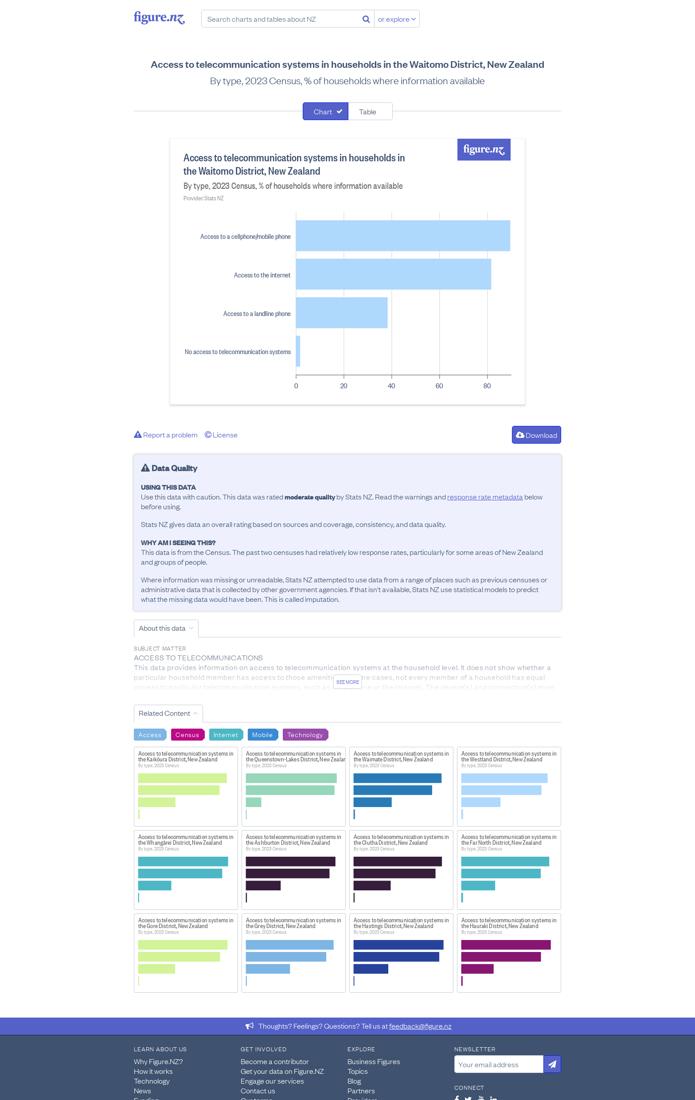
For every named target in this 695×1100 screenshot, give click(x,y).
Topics (358, 1071)
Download (536, 435)
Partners (361, 1090)
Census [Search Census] (187, 734)
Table (367, 111)
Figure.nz (159, 17)
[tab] (325, 111)
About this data (162, 627)
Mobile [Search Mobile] (262, 734)
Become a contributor (275, 1061)
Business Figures (374, 1061)
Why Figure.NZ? (158, 1061)
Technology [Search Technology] (305, 734)
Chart (323, 111)
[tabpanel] (347, 272)
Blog (354, 1080)
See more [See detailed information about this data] (347, 682)
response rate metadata (485, 496)
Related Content (164, 713)
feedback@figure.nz (420, 1025)
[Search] (366, 18)
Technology (152, 1080)
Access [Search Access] (149, 734)
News (142, 1090)
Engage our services (272, 1080)
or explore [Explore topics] (397, 18)
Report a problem (166, 434)
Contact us (258, 1090)
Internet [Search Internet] (226, 734)
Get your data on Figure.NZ (282, 1071)
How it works (153, 1071)
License (221, 434)
